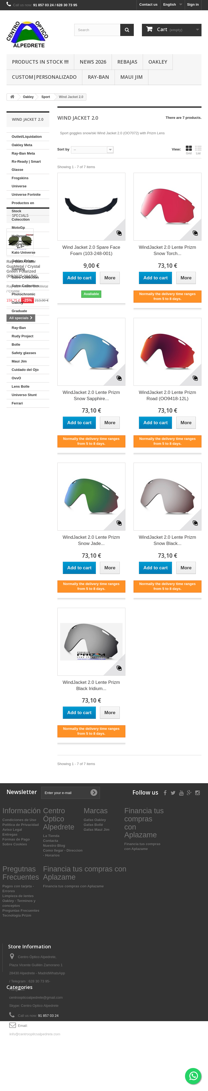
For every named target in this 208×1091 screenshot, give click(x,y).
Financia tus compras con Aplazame (73, 886)
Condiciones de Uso (19, 820)
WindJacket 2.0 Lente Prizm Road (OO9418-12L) (167, 395)
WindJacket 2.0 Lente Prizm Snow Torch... (167, 250)
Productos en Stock (23, 207)
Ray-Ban (98, 77)
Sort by (63, 149)
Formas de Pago (16, 839)
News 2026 (93, 61)
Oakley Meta (22, 145)
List (198, 150)
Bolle (16, 344)
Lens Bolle (21, 386)
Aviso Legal (12, 830)
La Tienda (51, 836)
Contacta (50, 841)
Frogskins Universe (20, 182)
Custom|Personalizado (44, 77)
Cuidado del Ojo (25, 370)
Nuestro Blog (54, 846)
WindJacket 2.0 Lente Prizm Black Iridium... (91, 685)
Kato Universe (23, 252)
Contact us (148, 4)
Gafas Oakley (95, 820)
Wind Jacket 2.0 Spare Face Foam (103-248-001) (91, 250)
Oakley (157, 61)
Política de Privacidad (20, 825)
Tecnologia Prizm (16, 915)
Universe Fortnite (26, 194)
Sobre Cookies (14, 844)
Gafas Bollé (93, 825)
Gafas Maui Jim (96, 830)
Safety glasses (24, 353)
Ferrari (17, 403)
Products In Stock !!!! (40, 61)
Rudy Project (22, 336)
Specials (20, 423)
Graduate (19, 311)
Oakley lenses (23, 319)
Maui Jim (131, 77)
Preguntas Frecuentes (21, 911)
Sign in (193, 4)
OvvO (16, 378)
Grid (189, 150)
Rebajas (127, 61)
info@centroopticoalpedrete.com (34, 1034)
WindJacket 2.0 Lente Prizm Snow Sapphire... (91, 395)
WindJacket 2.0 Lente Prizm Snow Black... (167, 540)
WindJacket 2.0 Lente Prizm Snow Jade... (91, 540)
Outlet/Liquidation (27, 137)
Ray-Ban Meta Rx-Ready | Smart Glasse (26, 161)
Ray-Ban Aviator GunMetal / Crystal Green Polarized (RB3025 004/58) (23, 477)
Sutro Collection (25, 277)
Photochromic (23, 294)
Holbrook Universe (19, 240)
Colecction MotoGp (21, 223)
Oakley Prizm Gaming (23, 265)
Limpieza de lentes (18, 896)
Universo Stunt (24, 395)
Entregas (10, 834)
